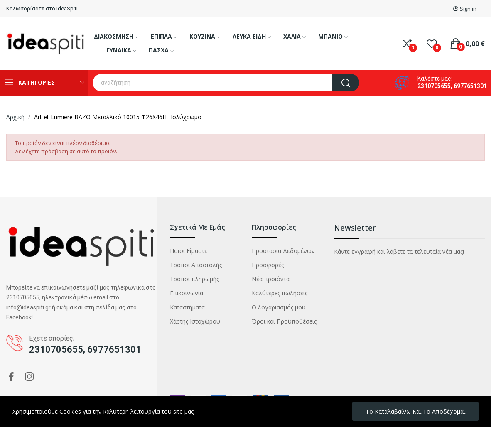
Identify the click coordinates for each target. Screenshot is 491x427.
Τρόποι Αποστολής (196, 265)
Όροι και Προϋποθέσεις (284, 321)
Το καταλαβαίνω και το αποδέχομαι (415, 411)
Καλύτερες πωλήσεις (279, 293)
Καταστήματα (187, 307)
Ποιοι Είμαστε (188, 251)
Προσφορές (268, 265)
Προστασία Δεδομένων (283, 251)
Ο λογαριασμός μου (279, 307)
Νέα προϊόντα (271, 279)
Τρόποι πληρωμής (194, 279)
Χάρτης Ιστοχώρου (195, 321)
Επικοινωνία (186, 293)
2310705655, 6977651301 (452, 86)
